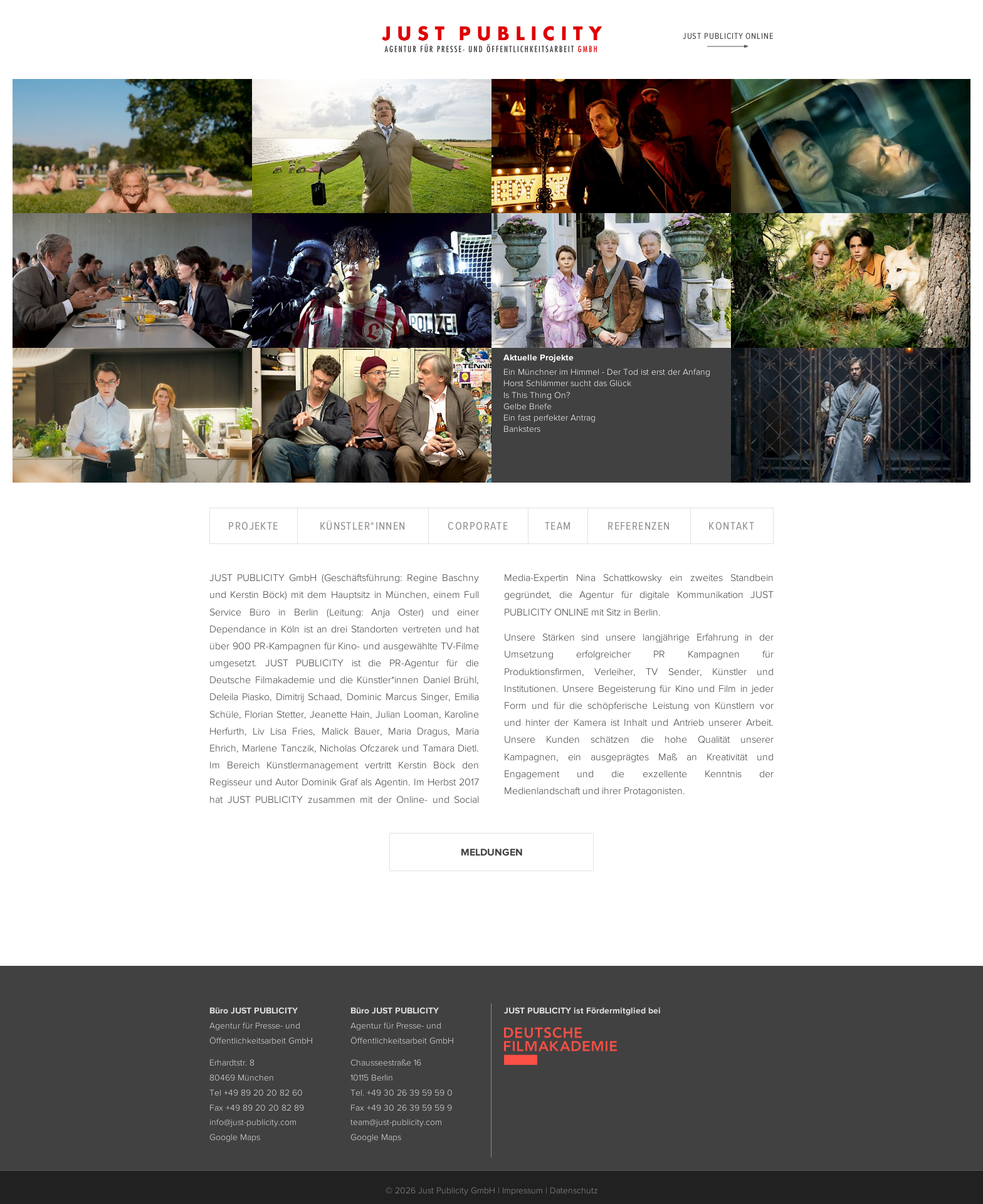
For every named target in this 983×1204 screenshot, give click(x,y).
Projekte (253, 526)
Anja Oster (396, 611)
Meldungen (492, 851)
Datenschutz (574, 1190)
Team (558, 526)
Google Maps (234, 1137)
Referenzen (638, 526)
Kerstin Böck (257, 594)
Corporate (478, 526)
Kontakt (731, 526)
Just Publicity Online (728, 35)
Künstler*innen (363, 526)
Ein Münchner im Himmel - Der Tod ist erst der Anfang (606, 372)
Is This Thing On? (536, 395)
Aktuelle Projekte (538, 357)
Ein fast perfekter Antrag (549, 417)
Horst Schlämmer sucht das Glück (567, 383)
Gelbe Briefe (527, 406)
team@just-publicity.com (396, 1122)
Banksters (521, 429)
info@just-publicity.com (253, 1122)
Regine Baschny (443, 577)
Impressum (522, 1190)
